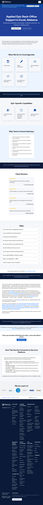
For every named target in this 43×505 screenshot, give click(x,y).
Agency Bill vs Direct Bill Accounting (22, 431)
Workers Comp (22, 449)
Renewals (29, 417)
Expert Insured (14, 416)
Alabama (13, 397)
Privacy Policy (4, 497)
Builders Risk (22, 463)
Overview (14, 407)
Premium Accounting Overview (22, 410)
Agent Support (21, 339)
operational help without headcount (21, 275)
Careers (36, 460)
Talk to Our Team (27, 28)
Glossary (15, 321)
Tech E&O (21, 461)
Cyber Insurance (23, 457)
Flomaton (35, 397)
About (36, 458)
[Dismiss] (40, 6)
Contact (36, 462)
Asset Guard (22, 486)
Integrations (22, 419)
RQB (13, 409)
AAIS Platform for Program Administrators (30, 462)
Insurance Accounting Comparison (22, 439)
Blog (35, 451)
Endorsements (37, 414)
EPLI (20, 459)
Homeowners (22, 471)
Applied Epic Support (6, 397)
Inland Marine (22, 465)
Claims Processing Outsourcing (14, 471)
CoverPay (14, 425)
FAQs (36, 449)
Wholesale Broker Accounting (22, 426)
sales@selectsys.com (6, 408)
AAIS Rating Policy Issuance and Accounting (30, 473)
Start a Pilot (16, 28)
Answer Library (37, 447)
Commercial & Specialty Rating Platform (15, 413)
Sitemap (8, 498)
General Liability (22, 447)
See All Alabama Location (30, 271)
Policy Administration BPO (14, 466)
